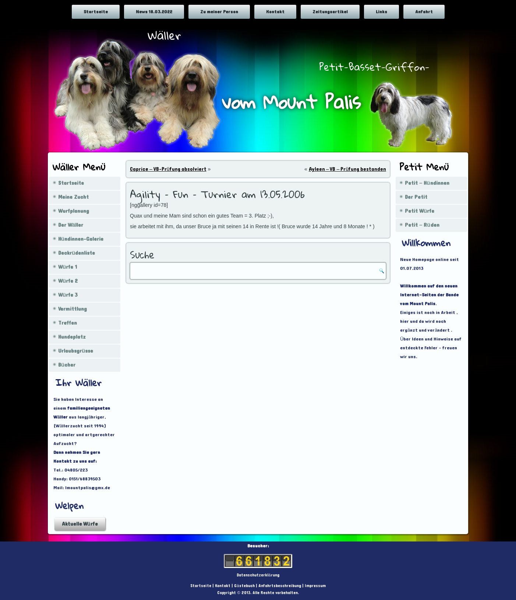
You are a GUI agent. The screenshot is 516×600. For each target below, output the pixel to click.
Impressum (315, 585)
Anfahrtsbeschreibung (279, 585)
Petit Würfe (419, 211)
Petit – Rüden (422, 225)
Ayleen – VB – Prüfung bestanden (347, 169)
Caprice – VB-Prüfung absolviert (168, 169)
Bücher (66, 365)
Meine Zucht (73, 197)
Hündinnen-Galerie (80, 239)
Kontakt (275, 11)
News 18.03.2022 (154, 11)
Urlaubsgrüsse (75, 351)
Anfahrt (424, 11)
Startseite (96, 11)
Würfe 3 (68, 295)
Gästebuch (244, 585)
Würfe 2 (68, 281)
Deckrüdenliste (76, 253)
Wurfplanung (73, 211)
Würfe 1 (67, 267)
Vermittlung (72, 309)
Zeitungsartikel (330, 11)
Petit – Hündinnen (427, 183)
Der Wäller (70, 225)
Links (381, 11)
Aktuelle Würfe (80, 524)
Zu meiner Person (219, 11)
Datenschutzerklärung (258, 575)
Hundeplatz (72, 337)
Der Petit (416, 197)
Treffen (67, 323)
